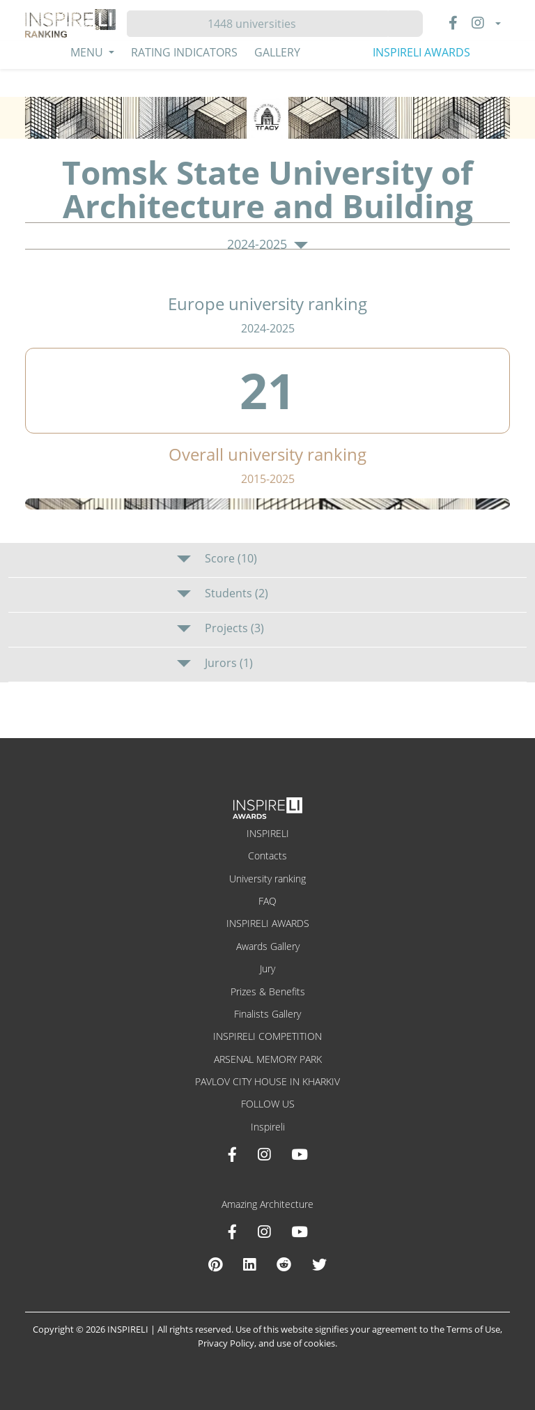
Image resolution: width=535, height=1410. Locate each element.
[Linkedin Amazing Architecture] (249, 1264)
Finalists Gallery (267, 1013)
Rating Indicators (184, 52)
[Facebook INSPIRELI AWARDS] (232, 1154)
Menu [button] (88, 52)
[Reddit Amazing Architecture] (284, 1264)
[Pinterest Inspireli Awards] (215, 1264)
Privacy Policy (226, 1343)
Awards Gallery (268, 946)
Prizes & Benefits (268, 991)
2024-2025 (267, 245)
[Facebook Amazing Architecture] (232, 1231)
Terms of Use (473, 1329)
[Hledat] (257, 23)
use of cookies (306, 1343)
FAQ (267, 900)
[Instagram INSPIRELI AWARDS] (264, 1154)
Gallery (277, 52)
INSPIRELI (268, 833)
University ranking (267, 878)
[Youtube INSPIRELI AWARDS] (299, 1154)
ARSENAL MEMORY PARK (268, 1059)
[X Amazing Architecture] (319, 1264)
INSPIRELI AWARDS (421, 52)
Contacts (267, 855)
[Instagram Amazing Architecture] (264, 1231)
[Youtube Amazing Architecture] (299, 1231)
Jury (267, 968)
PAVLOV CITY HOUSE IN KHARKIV (267, 1081)
